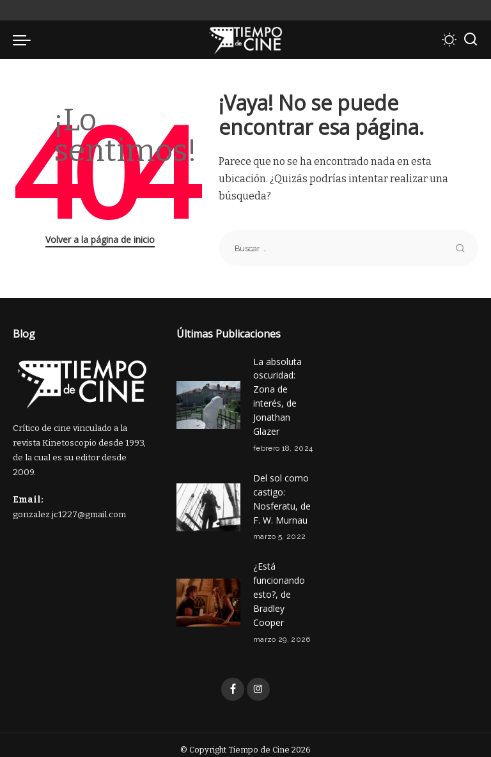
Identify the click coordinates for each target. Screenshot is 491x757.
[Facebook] (232, 680)
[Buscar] (470, 39)
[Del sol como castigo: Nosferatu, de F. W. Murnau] (208, 502)
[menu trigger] (25, 39)
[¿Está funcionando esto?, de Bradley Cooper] (208, 595)
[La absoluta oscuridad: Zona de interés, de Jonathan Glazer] (208, 403)
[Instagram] (258, 680)
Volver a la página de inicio (100, 239)
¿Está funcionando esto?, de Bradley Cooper (279, 587)
